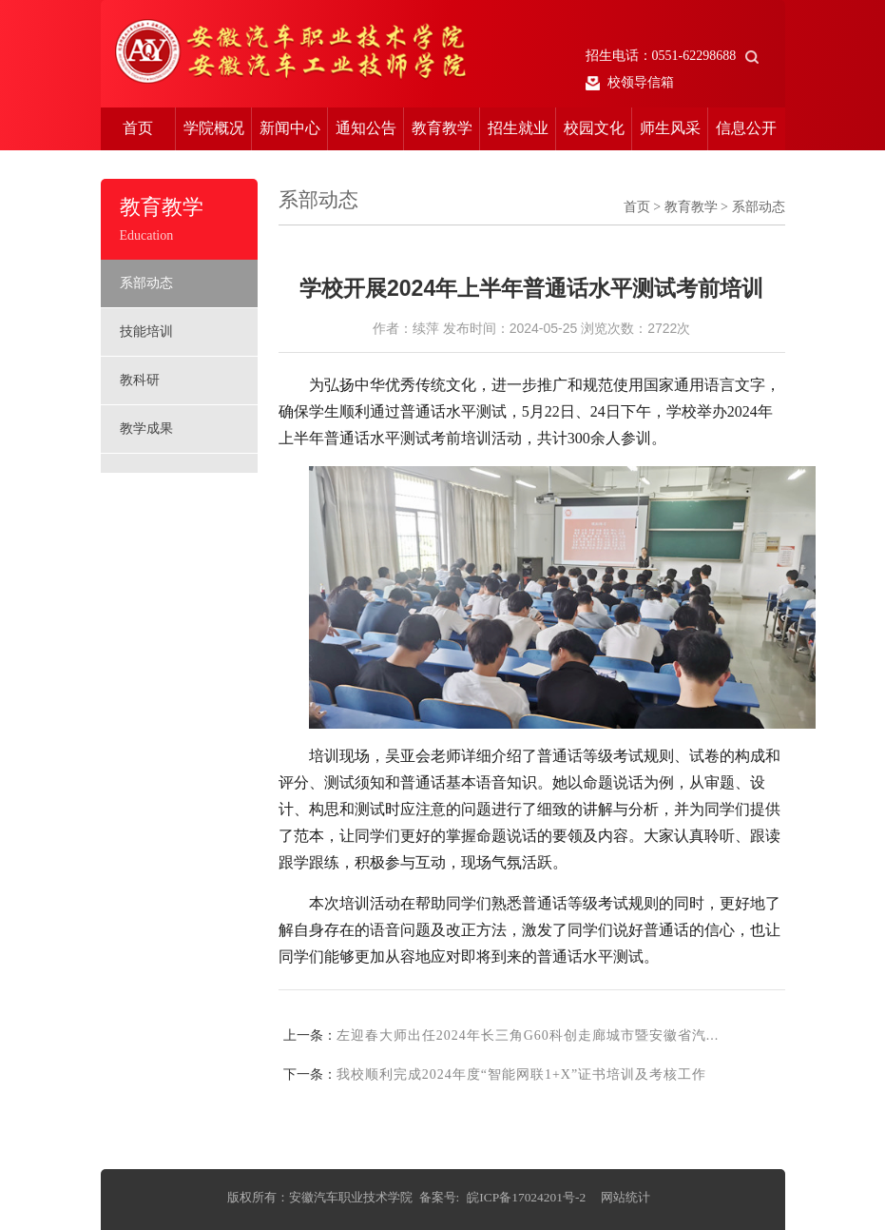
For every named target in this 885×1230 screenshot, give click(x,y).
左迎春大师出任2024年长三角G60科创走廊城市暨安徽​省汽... (528, 1035)
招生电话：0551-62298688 (673, 56)
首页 (138, 128)
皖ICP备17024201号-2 (526, 1197)
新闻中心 (290, 128)
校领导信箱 (630, 82)
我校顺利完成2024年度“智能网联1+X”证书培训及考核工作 (521, 1074)
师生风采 (670, 128)
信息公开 (746, 128)
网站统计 (625, 1197)
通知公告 (366, 128)
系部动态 (146, 283)
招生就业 (518, 128)
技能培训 (146, 331)
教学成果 (146, 428)
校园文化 (594, 128)
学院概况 (213, 128)
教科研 (140, 380)
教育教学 (442, 128)
